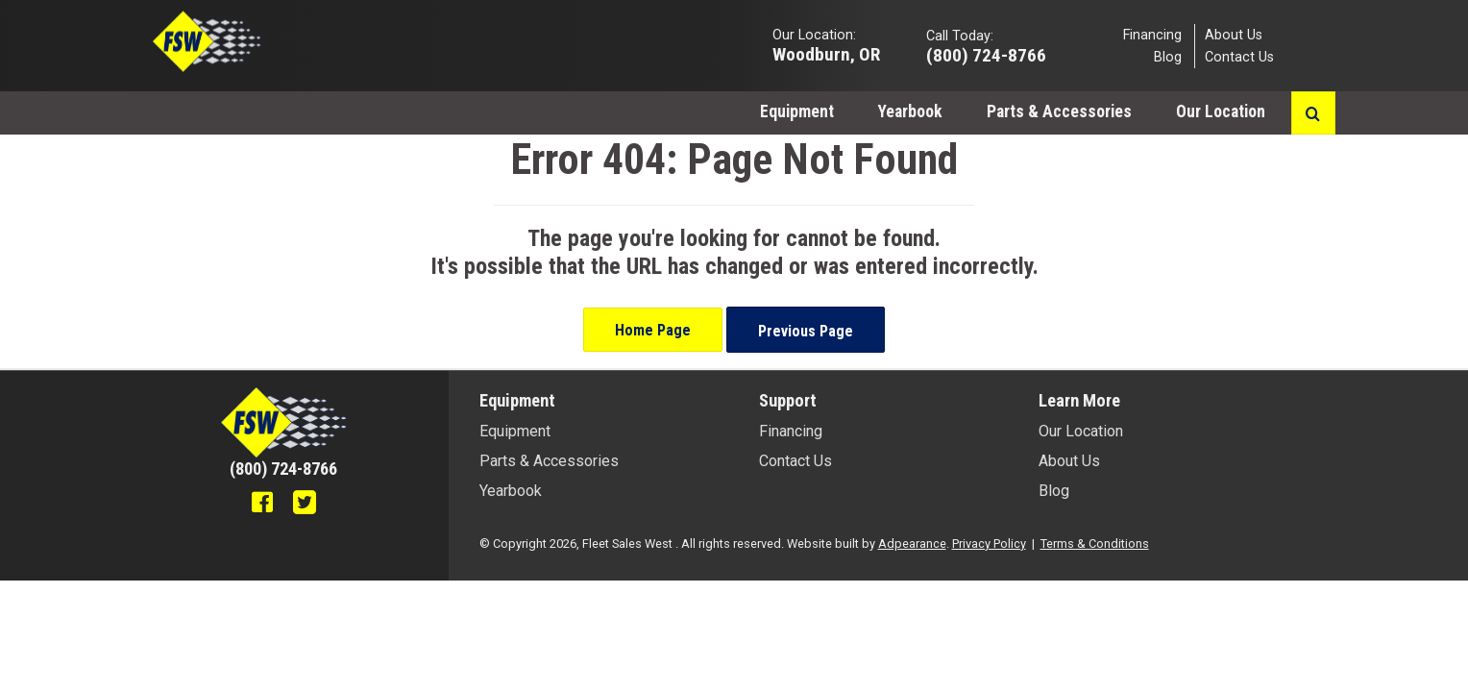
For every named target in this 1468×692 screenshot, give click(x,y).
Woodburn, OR (826, 53)
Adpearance (912, 543)
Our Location (1222, 111)
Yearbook (910, 111)
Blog (1168, 57)
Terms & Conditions (1094, 543)
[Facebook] (262, 504)
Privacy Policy (989, 543)
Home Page (653, 330)
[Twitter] (304, 504)
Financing (1152, 34)
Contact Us (1239, 57)
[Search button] (1312, 113)
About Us (1233, 34)
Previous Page (805, 331)
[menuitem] (797, 111)
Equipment (797, 111)
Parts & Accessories (1059, 111)
